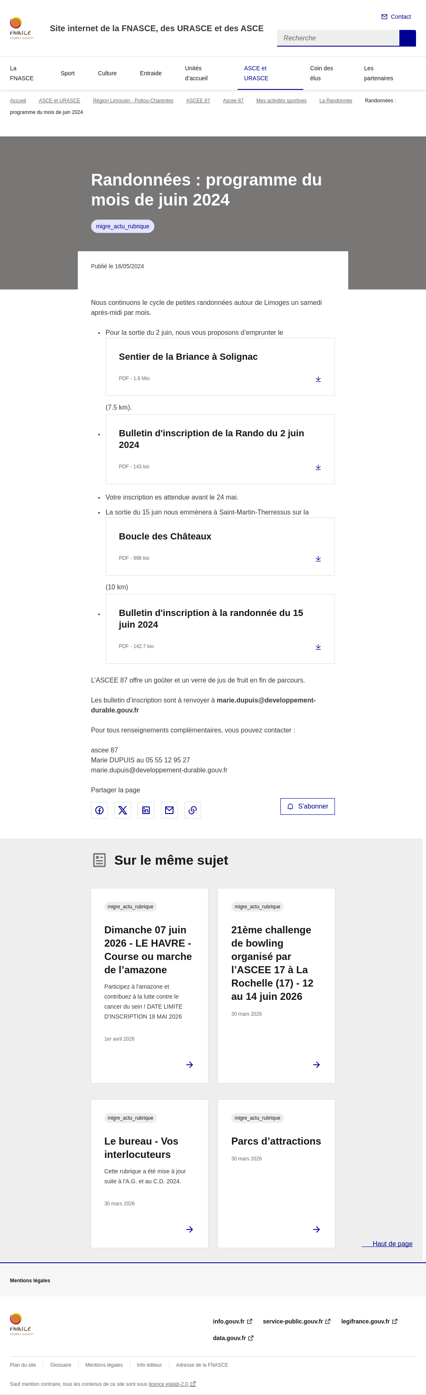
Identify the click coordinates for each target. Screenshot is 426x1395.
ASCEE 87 (198, 101)
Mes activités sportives (281, 101)
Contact (401, 16)
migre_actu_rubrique (122, 226)
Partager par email (169, 810)
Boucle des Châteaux (165, 536)
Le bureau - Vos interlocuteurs (141, 1147)
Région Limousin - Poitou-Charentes (133, 101)
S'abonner (308, 806)
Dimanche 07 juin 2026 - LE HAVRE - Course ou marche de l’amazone (148, 949)
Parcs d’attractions (276, 1141)
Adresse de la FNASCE (202, 1365)
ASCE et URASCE (256, 73)
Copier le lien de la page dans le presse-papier (192, 810)
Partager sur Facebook (99, 810)
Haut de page (392, 1243)
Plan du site (23, 1365)
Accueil (18, 101)
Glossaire (61, 1365)
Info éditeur (149, 1365)
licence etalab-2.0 (168, 1384)
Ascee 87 (233, 101)
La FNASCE (22, 73)
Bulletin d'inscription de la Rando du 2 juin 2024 (211, 439)
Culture (107, 73)
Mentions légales (104, 1365)
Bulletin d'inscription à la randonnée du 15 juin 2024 (211, 619)
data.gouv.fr (229, 1338)
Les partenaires (378, 73)
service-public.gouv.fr (293, 1321)
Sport (67, 73)
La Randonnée (336, 101)
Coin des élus (321, 73)
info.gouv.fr (229, 1321)
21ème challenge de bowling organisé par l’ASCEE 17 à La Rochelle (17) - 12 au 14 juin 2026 (272, 963)
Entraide (151, 73)
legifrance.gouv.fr (365, 1321)
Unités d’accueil (196, 73)
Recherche (407, 38)
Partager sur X (122, 810)
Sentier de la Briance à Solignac (188, 356)
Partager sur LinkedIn (146, 810)
